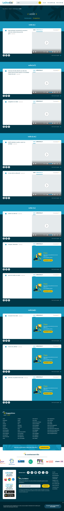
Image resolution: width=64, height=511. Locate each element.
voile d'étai (5, 428)
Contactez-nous (45, 447)
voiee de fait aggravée (52, 425)
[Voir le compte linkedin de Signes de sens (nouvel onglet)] (35, 472)
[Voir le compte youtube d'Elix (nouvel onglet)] (39, 472)
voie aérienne (20, 435)
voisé (19, 430)
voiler (4, 422)
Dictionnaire (15, 8)
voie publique (35, 436)
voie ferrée (34, 431)
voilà (4, 438)
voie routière (50, 420)
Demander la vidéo (48, 260)
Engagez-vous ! (55, 480)
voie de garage (35, 425)
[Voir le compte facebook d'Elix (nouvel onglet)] (28, 472)
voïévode (20, 425)
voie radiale (34, 438)
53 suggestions (36, 18)
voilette (4, 425)
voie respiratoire (50, 418)
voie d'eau (34, 420)
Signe (34, 30)
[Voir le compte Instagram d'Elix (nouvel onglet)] (32, 472)
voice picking (20, 433)
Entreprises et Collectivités (55, 478)
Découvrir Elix (55, 473)
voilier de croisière (22, 431)
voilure (19, 422)
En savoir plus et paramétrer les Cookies (52, 506)
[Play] (34, 52)
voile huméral (6, 431)
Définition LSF (39, 30)
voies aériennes (50, 426)
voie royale (49, 422)
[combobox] (28, 2)
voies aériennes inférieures (53, 428)
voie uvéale (49, 423)
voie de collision (35, 423)
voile (20, 9)
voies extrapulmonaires (52, 431)
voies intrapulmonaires (52, 433)
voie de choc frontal (36, 422)
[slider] (39, 52)
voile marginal (6, 433)
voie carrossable (21, 438)
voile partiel (5, 435)
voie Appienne (21, 436)
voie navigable (35, 433)
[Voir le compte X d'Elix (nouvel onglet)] (43, 472)
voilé (4, 418)
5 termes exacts (27, 18)
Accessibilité (54, 488)
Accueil (10, 8)
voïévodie (20, 426)
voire (19, 428)
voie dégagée (35, 430)
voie (18, 423)
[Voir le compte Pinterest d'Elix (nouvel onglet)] (46, 472)
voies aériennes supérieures (53, 430)
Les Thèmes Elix (55, 481)
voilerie (4, 423)
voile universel (6, 436)
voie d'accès (35, 418)
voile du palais (6, 430)
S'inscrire (45, 486)
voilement (5, 420)
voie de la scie (35, 426)
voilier (19, 420)
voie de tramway (36, 428)
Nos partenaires (55, 475)
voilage (19, 418)
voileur (4, 426)
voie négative (35, 435)
